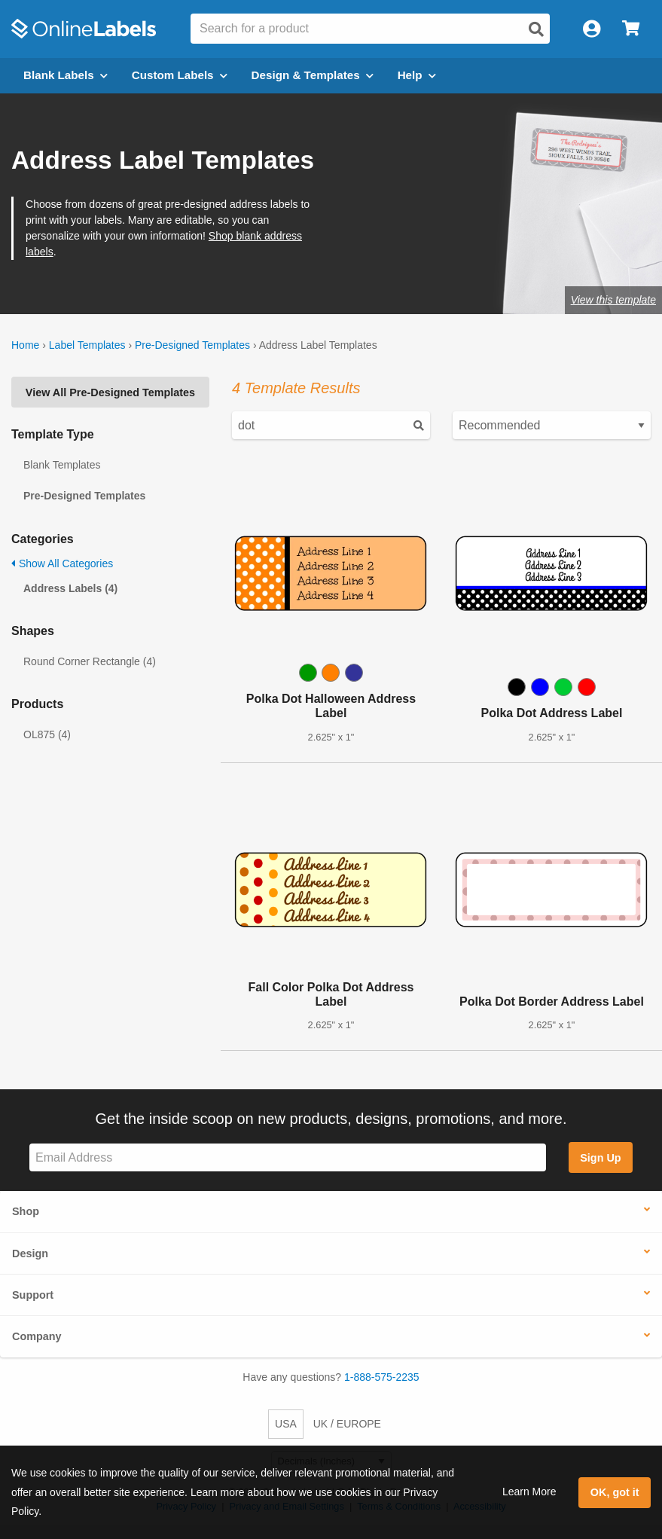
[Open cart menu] (631, 29)
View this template (613, 300)
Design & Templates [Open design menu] (313, 75)
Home (25, 345)
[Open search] (536, 29)
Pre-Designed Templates (192, 345)
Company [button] (37, 1336)
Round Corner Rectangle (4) (89, 661)
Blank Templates (61, 465)
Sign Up (600, 1158)
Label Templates (87, 345)
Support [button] (32, 1295)
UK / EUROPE (347, 1424)
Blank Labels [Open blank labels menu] (65, 75)
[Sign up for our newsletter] (287, 1157)
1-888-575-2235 (381, 1377)
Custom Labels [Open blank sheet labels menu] (179, 75)
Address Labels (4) (70, 588)
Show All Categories (62, 563)
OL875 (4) (47, 734)
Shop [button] (25, 1211)
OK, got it (614, 1492)
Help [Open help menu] (417, 75)
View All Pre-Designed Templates (110, 392)
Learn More (529, 1492)
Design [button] (30, 1253)
